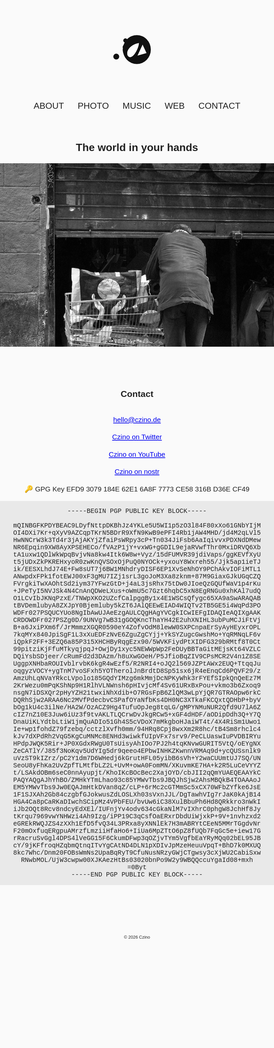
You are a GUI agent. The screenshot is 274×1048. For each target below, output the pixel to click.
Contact (219, 106)
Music (137, 106)
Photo (93, 106)
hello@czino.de (137, 419)
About (49, 106)
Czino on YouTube (137, 454)
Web (175, 106)
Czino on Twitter (137, 437)
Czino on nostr (137, 471)
